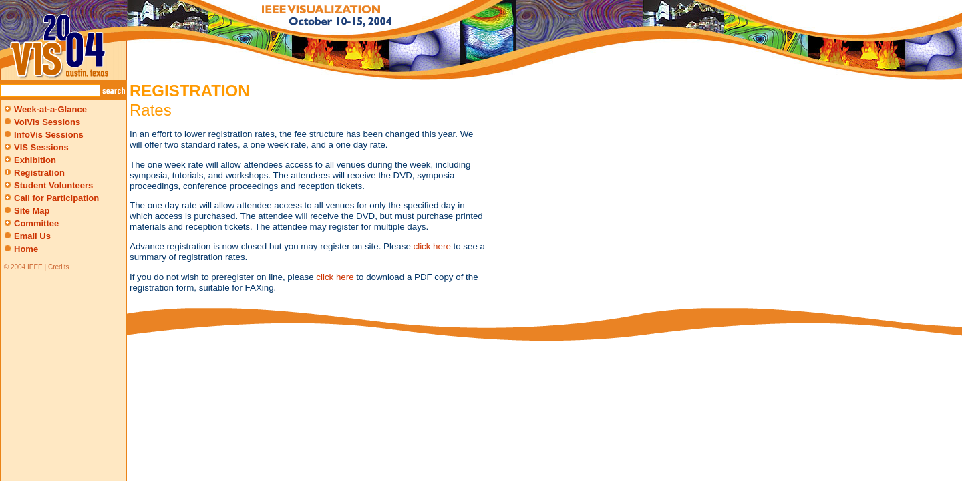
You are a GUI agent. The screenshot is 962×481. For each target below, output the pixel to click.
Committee (30, 223)
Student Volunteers (47, 185)
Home (26, 249)
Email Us (32, 236)
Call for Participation (50, 198)
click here (432, 246)
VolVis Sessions (47, 122)
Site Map (31, 211)
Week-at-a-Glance (44, 109)
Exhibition (29, 160)
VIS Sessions (35, 147)
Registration (33, 173)
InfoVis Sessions (49, 135)
